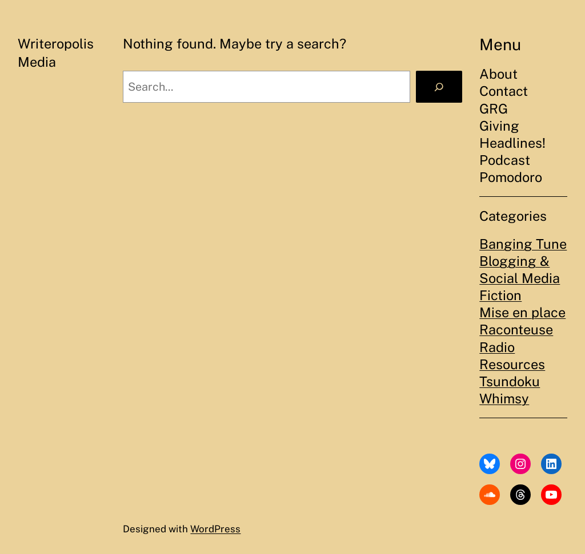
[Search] (439, 87)
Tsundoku (509, 381)
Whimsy (504, 398)
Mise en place (522, 312)
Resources (512, 364)
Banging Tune (523, 244)
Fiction (500, 295)
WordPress (215, 529)
